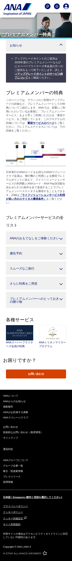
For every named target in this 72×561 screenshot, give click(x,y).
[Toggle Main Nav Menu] (57, 6)
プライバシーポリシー (15, 506)
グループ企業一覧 (13, 465)
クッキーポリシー (13, 512)
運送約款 (8, 449)
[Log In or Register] (66, 6)
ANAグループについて (15, 460)
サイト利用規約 (12, 524)
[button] (36, 45)
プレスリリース (12, 476)
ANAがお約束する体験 (15, 412)
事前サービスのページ (40, 122)
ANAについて (10, 395)
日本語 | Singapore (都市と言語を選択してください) (32, 497)
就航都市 (8, 406)
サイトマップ (10, 437)
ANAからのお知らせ (14, 401)
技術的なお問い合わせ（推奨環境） (23, 432)
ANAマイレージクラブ (15, 417)
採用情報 (8, 482)
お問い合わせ (36, 373)
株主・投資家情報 (13, 471)
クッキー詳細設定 (15, 518)
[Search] (47, 6)
